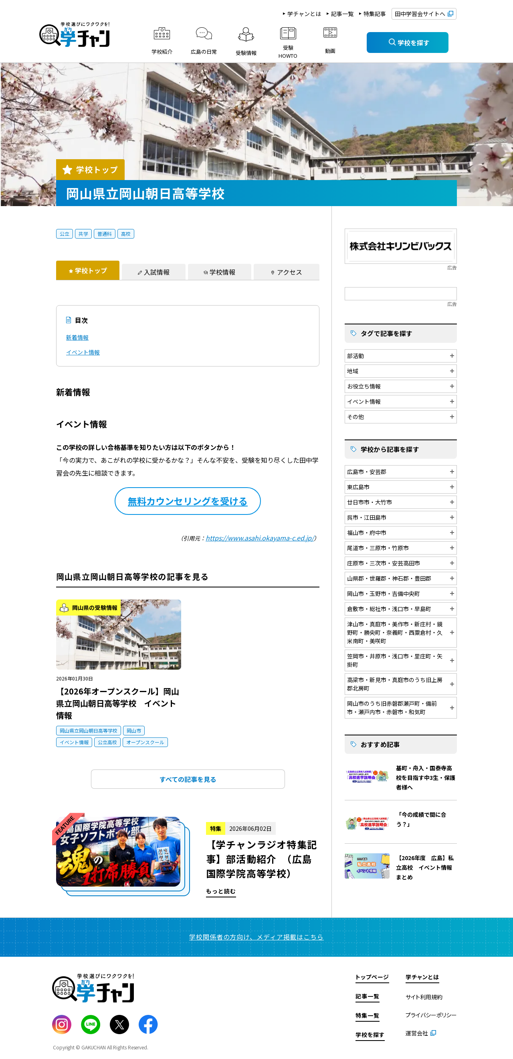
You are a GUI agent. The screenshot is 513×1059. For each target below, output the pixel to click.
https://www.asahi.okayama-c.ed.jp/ (260, 538)
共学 (83, 233)
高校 (126, 233)
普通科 (104, 233)
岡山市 (134, 730)
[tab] (87, 270)
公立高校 (107, 742)
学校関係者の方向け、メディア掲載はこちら (256, 937)
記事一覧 (342, 14)
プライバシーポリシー (431, 1015)
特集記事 (375, 14)
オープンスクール (145, 742)
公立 (64, 233)
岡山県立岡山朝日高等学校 (88, 730)
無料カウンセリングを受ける (188, 501)
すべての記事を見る (188, 779)
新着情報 (77, 337)
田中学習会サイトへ (420, 14)
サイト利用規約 (424, 997)
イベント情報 (83, 352)
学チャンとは (304, 14)
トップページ (372, 977)
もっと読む (187, 857)
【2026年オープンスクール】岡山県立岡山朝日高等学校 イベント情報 (117, 703)
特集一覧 (367, 1015)
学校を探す (370, 1035)
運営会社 (417, 1033)
